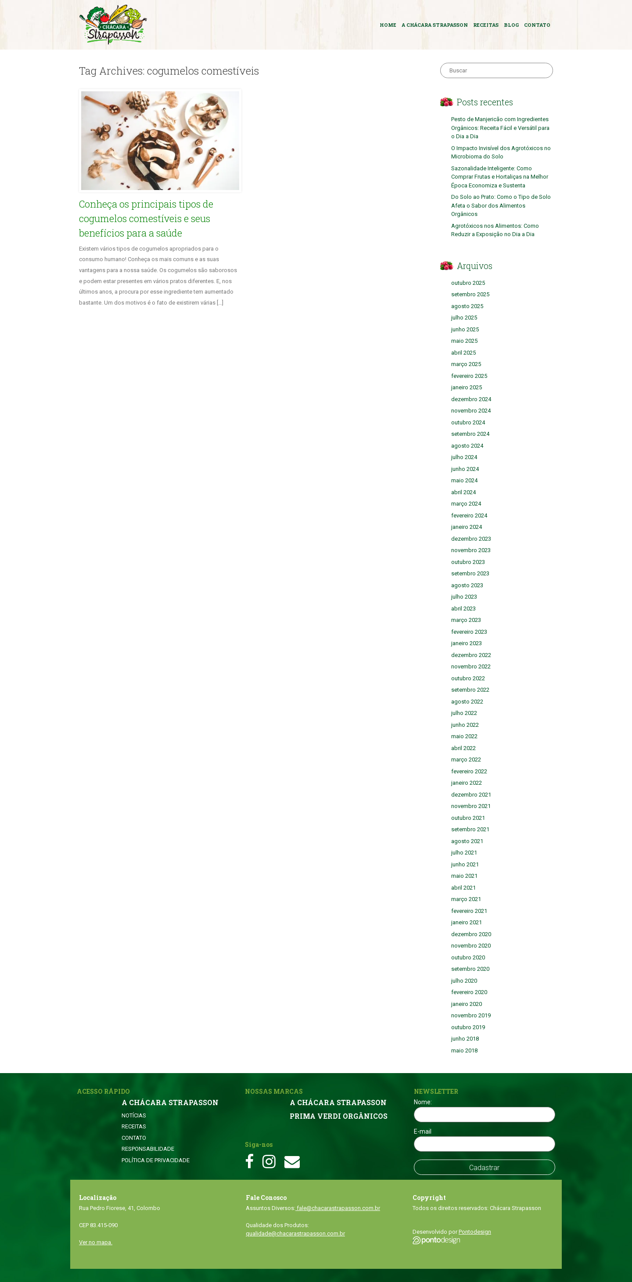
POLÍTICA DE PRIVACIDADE (156, 1160)
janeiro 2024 (466, 527)
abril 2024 (463, 492)
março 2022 (466, 759)
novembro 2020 (471, 945)
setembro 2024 (470, 434)
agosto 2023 (467, 585)
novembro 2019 (471, 1015)
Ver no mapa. (95, 1242)
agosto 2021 (467, 841)
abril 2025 (463, 352)
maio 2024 (464, 480)
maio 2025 (464, 341)
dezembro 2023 (471, 538)
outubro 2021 (468, 818)
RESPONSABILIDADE (148, 1149)
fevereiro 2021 (469, 911)
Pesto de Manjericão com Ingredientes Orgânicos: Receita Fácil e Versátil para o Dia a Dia (500, 128)
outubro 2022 (468, 678)
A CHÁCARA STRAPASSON (435, 25)
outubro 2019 (468, 1027)
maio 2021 (464, 876)
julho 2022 (464, 713)
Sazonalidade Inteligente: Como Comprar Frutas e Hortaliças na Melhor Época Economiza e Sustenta (499, 177)
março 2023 (466, 620)
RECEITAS (486, 25)
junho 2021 (465, 864)
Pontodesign (475, 1231)
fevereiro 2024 (469, 515)
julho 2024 (464, 457)
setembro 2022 (470, 689)
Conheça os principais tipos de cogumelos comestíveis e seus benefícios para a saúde (146, 218)
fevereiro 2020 (469, 992)
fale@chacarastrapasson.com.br (337, 1208)
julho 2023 (464, 596)
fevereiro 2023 (469, 631)
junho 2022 (465, 725)
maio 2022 (464, 736)
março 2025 (466, 364)
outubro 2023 (468, 562)
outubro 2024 (468, 422)
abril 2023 (463, 608)
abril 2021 (463, 887)
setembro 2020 (470, 969)
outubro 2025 (468, 283)
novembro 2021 (471, 806)
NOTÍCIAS (134, 1115)
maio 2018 (464, 1050)
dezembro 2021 (471, 794)
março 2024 (466, 503)
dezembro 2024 (471, 399)
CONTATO (537, 25)
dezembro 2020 (471, 934)
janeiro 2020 (466, 1004)
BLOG (511, 25)
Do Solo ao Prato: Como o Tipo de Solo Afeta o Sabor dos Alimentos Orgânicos (501, 205)
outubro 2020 (468, 957)
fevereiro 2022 (469, 771)
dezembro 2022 (471, 655)
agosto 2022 (467, 701)
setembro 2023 (470, 573)
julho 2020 (464, 980)
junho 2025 (465, 329)
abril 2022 (463, 748)
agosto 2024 (467, 445)
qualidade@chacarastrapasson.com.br (295, 1233)
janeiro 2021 (466, 922)
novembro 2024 (471, 410)
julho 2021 (464, 852)
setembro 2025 (470, 294)
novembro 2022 (471, 666)
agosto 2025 (467, 306)
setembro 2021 (470, 829)
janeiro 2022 (466, 782)
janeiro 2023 (466, 643)
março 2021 (466, 899)
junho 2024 (465, 469)
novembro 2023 (471, 550)
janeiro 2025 (466, 387)
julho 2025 (464, 317)
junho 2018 (465, 1038)
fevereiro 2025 (469, 376)
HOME (388, 25)
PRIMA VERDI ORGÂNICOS (339, 1116)
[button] (160, 140)
